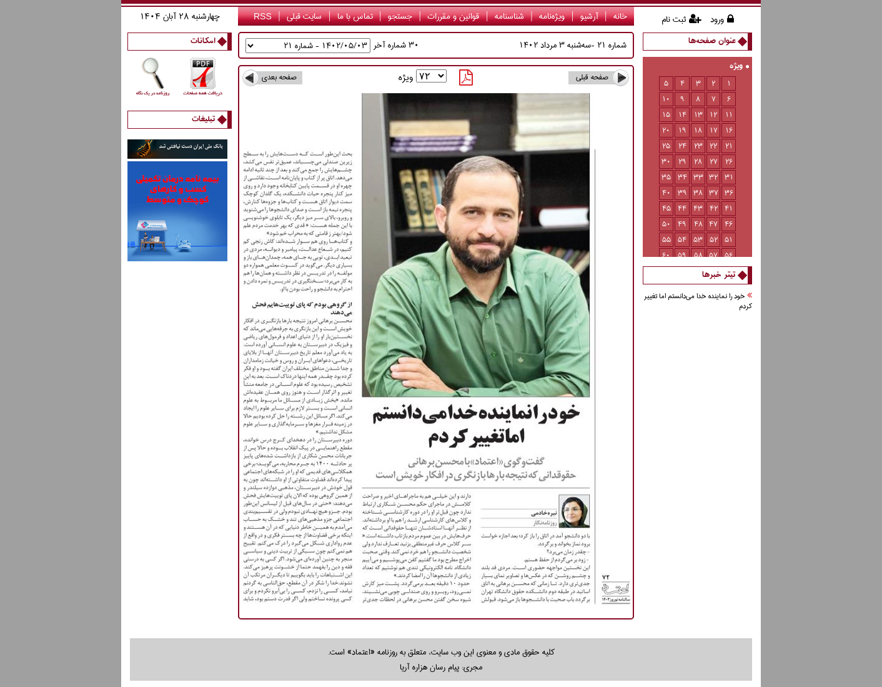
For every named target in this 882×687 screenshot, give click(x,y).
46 (729, 224)
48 (698, 224)
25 (666, 146)
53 (698, 239)
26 (729, 161)
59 (682, 255)
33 (698, 177)
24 (682, 146)
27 (714, 161)
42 (714, 208)
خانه (620, 16)
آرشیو (589, 16)
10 (666, 99)
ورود (717, 19)
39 (682, 192)
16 (729, 130)
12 (713, 114)
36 (729, 192)
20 (666, 130)
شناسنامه (509, 16)
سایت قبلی (304, 16)
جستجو (400, 16)
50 (666, 224)
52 (714, 239)
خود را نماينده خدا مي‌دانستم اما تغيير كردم (698, 302)
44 (682, 208)
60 (666, 255)
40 (666, 192)
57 (713, 255)
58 (698, 255)
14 (682, 114)
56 (729, 255)
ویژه (739, 66)
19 (682, 130)
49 (682, 224)
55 (666, 239)
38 (698, 192)
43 (698, 208)
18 (698, 130)
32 (713, 177)
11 (729, 114)
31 (729, 177)
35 (666, 177)
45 (666, 208)
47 (713, 224)
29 (682, 161)
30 (666, 161)
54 (682, 239)
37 (713, 192)
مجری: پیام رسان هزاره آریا (441, 666)
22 (713, 146)
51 (729, 239)
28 (698, 161)
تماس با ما (355, 16)
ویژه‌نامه (552, 16)
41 (729, 208)
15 (666, 114)
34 (682, 177)
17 (714, 130)
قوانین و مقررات (453, 16)
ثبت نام (674, 19)
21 (729, 146)
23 (698, 146)
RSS (263, 16)
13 (698, 114)
